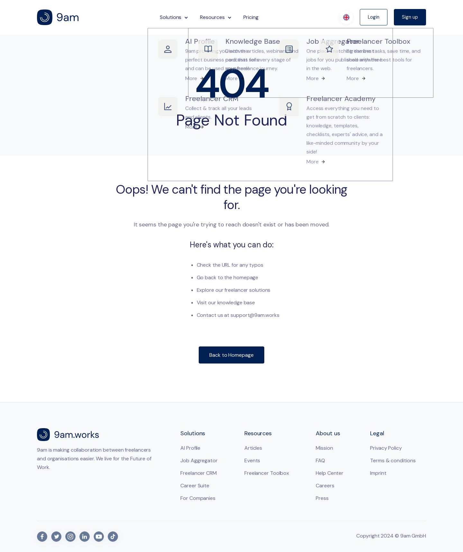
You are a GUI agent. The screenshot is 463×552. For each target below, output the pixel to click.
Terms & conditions (392, 460)
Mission (324, 448)
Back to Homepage (231, 355)
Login (373, 17)
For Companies (197, 498)
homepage (245, 277)
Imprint (378, 473)
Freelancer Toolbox (266, 473)
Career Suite (194, 485)
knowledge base (236, 302)
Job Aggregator (199, 460)
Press (322, 498)
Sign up (410, 17)
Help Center (329, 473)
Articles (253, 448)
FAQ (320, 460)
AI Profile (190, 448)
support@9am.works (255, 315)
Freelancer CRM (198, 473)
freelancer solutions (247, 290)
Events (252, 460)
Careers (325, 485)
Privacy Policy (386, 448)
